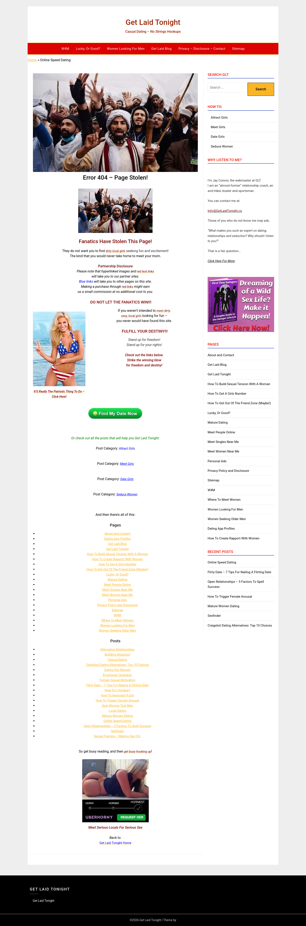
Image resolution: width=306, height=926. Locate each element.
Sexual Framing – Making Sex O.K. (117, 736)
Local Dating (117, 711)
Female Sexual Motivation (117, 680)
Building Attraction (117, 654)
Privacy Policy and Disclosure (117, 605)
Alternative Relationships (117, 649)
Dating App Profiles (117, 539)
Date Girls (218, 137)
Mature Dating (117, 579)
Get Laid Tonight (153, 21)
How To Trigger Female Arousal (117, 700)
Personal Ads (117, 600)
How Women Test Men (117, 705)
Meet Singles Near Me (117, 590)
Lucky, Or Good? (88, 49)
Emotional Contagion (117, 675)
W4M (65, 49)
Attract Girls (219, 117)
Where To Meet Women (117, 620)
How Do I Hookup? (117, 690)
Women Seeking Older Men (117, 630)
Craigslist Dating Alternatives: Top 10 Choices (117, 665)
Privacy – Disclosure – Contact (201, 49)
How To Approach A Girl (117, 695)
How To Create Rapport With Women (117, 559)
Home (32, 60)
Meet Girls (218, 127)
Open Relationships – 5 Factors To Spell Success (117, 726)
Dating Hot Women (117, 670)
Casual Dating (117, 660)
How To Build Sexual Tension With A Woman (117, 554)
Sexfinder (117, 731)
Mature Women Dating (117, 716)
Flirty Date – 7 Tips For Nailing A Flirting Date (117, 685)
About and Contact (117, 534)
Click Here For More (221, 261)
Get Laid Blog (161, 49)
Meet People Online (117, 585)
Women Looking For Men (125, 49)
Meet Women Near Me (117, 595)
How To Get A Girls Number (117, 564)
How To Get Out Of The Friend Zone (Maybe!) (117, 569)
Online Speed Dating (117, 721)
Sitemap (238, 49)
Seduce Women (222, 146)
